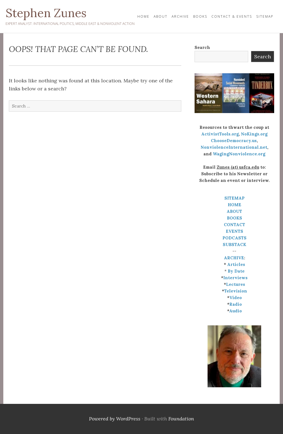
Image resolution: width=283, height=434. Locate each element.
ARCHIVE (234, 257)
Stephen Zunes (46, 13)
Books (200, 16)
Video (235, 297)
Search (202, 47)
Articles (236, 264)
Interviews (235, 277)
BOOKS (234, 218)
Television (235, 291)
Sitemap (264, 16)
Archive (180, 16)
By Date (236, 271)
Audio (235, 310)
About (160, 16)
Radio (235, 304)
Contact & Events (231, 16)
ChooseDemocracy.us (234, 140)
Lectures (235, 284)
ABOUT (234, 211)
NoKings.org (254, 134)
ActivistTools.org (220, 134)
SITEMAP (234, 198)
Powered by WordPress (114, 418)
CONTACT (234, 224)
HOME (143, 16)
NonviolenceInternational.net (234, 147)
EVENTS (234, 231)
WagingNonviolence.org (239, 153)
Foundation (181, 418)
